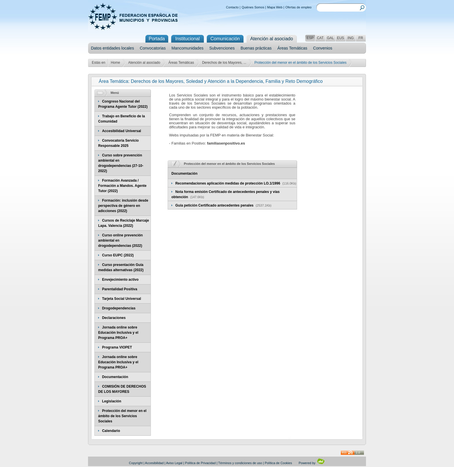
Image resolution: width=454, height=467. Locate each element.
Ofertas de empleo (298, 7)
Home (115, 63)
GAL (330, 38)
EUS (340, 38)
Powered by (312, 463)
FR (360, 38)
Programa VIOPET (117, 347)
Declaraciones (113, 318)
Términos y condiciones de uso (240, 463)
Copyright (135, 463)
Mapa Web (275, 7)
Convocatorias (153, 48)
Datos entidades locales (112, 48)
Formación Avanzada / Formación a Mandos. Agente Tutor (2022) (122, 185)
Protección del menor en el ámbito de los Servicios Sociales (122, 416)
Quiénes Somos (252, 7)
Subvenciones (222, 48)
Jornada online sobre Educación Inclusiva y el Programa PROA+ (118, 332)
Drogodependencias (118, 308)
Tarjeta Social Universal (121, 299)
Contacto (232, 7)
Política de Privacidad (200, 463)
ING (350, 38)
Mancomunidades (187, 48)
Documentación (115, 377)
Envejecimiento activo (120, 280)
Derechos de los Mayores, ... (224, 63)
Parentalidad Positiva (119, 289)
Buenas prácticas (256, 48)
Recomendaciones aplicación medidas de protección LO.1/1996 (228, 183)
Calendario (111, 431)
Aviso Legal (174, 463)
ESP (310, 38)
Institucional (187, 38)
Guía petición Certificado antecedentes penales (214, 205)
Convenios (322, 48)
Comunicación (225, 38)
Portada (157, 38)
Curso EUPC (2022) (117, 255)
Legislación (111, 401)
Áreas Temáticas (292, 48)
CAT (320, 38)
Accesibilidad (154, 463)
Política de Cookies (278, 463)
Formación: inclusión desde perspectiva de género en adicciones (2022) (123, 205)
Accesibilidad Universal (121, 131)
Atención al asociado (144, 63)
